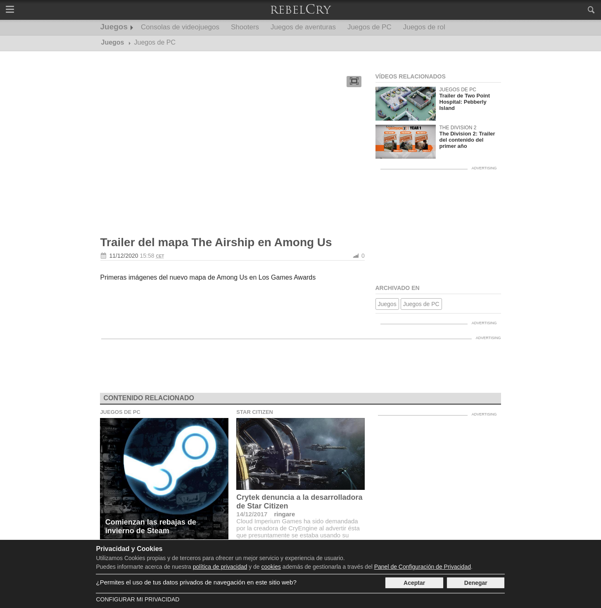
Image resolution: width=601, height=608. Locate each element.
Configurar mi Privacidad (137, 599)
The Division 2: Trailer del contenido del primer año (467, 140)
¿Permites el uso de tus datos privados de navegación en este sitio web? (196, 582)
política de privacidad (220, 566)
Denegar (475, 583)
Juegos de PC (369, 27)
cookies (271, 566)
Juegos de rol (424, 27)
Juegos (114, 26)
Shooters (245, 27)
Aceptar (414, 583)
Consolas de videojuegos (180, 27)
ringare (284, 514)
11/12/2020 (123, 255)
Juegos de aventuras (303, 27)
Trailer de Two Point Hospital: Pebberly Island (464, 102)
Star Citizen (254, 412)
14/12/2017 (251, 514)
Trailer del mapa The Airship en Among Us (216, 242)
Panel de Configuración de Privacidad (422, 566)
